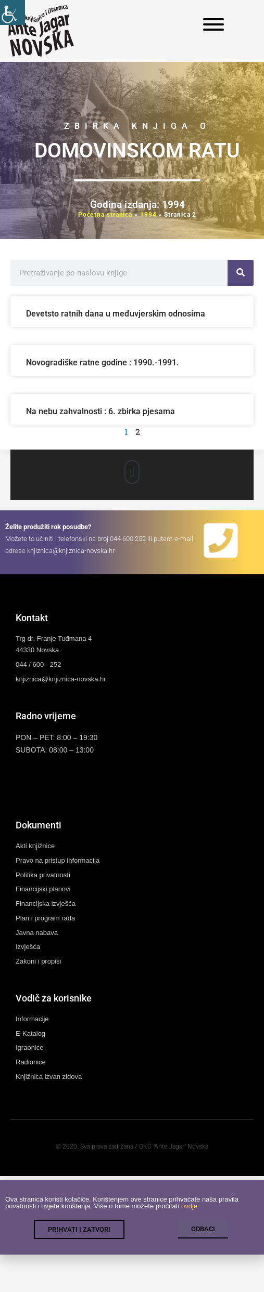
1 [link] (126, 431)
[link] (12, 12)
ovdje (189, 1213)
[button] (131, 472)
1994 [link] (148, 214)
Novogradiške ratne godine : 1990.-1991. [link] (102, 362)
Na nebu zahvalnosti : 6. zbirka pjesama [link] (100, 411)
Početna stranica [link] (105, 214)
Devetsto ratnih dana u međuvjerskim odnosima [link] (115, 314)
